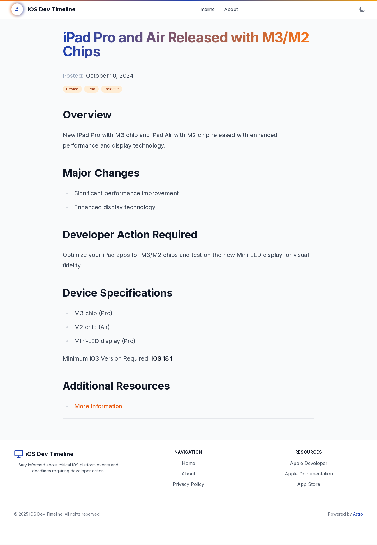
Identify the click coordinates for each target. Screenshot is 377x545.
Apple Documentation (309, 474)
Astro (358, 514)
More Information (98, 406)
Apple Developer (308, 463)
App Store (308, 484)
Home (188, 463)
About (188, 474)
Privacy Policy (188, 484)
